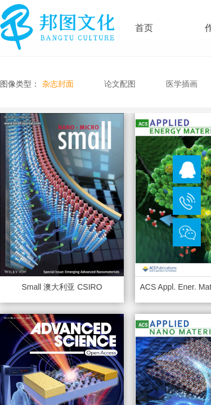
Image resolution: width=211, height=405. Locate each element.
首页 (144, 28)
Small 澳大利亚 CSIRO (61, 286)
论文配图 (120, 83)
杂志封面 (58, 83)
